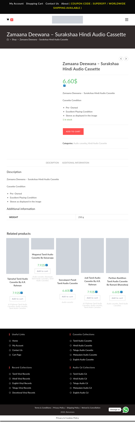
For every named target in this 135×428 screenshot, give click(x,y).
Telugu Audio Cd (80, 383)
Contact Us (52, 3)
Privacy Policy (59, 408)
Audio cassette (80, 143)
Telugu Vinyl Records (21, 388)
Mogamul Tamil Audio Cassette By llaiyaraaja (42, 256)
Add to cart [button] (17, 299)
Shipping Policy (73, 408)
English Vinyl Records (22, 383)
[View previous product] (121, 59)
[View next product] (126, 59)
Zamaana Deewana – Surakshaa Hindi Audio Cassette (44, 39)
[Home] (8, 39)
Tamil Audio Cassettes (17, 308)
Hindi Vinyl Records (21, 378)
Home (15, 340)
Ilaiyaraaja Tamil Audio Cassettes (42, 277)
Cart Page (16, 354)
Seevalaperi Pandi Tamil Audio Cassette (67, 281)
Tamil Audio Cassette (82, 340)
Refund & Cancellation (91, 408)
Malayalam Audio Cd (82, 388)
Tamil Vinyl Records (21, 374)
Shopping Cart (34, 3)
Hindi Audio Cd (80, 378)
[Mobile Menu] (126, 19)
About (65, 3)
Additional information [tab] (75, 163)
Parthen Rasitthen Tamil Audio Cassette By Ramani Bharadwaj (117, 281)
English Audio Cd (80, 392)
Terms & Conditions (43, 408)
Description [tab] (52, 163)
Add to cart (73, 131)
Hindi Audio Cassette (97, 143)
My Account (16, 3)
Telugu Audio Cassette (83, 350)
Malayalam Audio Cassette (85, 354)
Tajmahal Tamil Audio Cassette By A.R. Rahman (17, 282)
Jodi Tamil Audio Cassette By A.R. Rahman (92, 281)
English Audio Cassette (83, 359)
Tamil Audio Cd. (80, 374)
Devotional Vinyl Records (23, 392)
